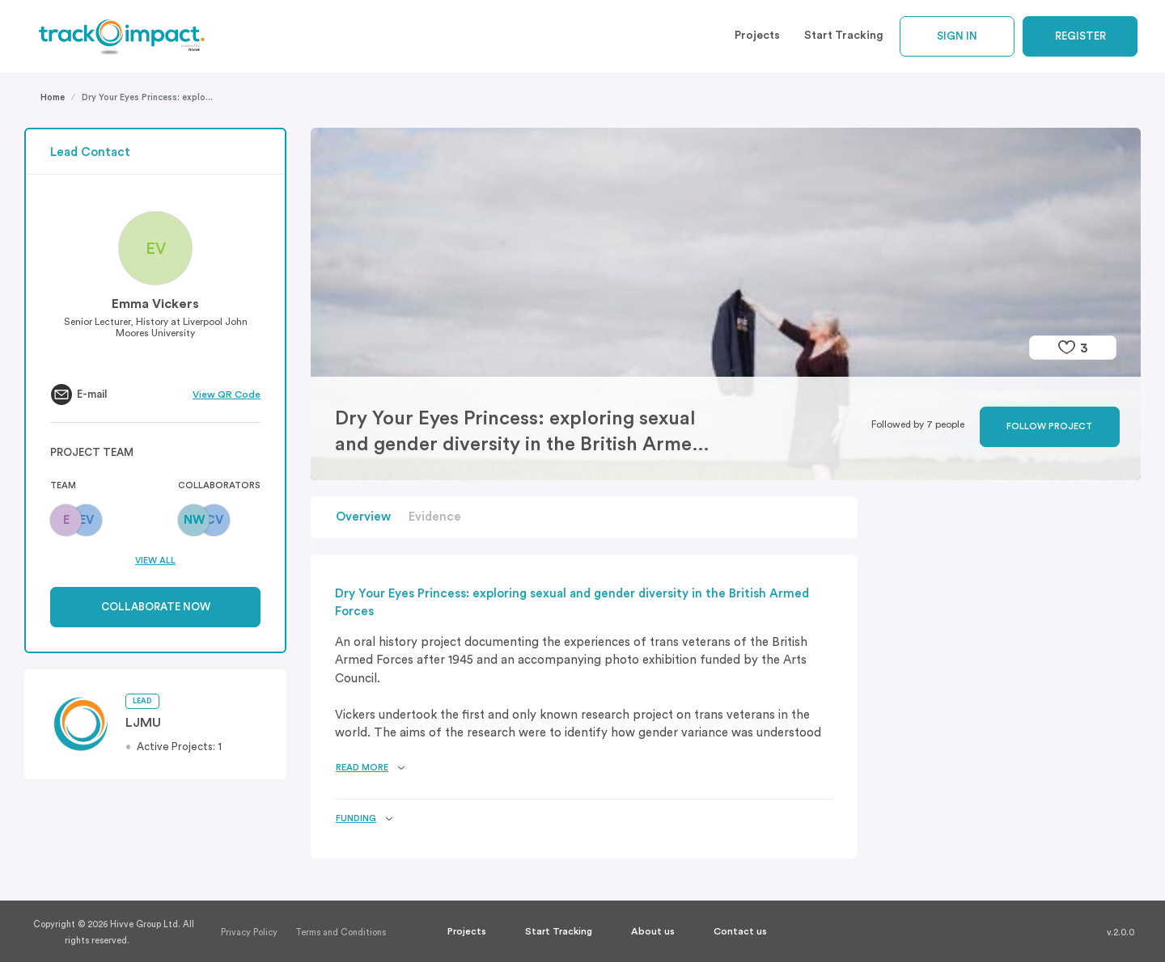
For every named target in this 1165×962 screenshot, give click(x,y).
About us (653, 931)
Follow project (1049, 426)
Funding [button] (356, 818)
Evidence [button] (435, 517)
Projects (757, 35)
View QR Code (227, 394)
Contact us (740, 931)
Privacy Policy (249, 932)
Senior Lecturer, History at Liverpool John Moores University (156, 327)
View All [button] (155, 560)
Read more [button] (362, 767)
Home (52, 97)
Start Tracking (843, 35)
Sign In (957, 36)
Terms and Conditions (340, 932)
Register (1080, 36)
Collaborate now (155, 606)
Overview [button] (363, 517)
